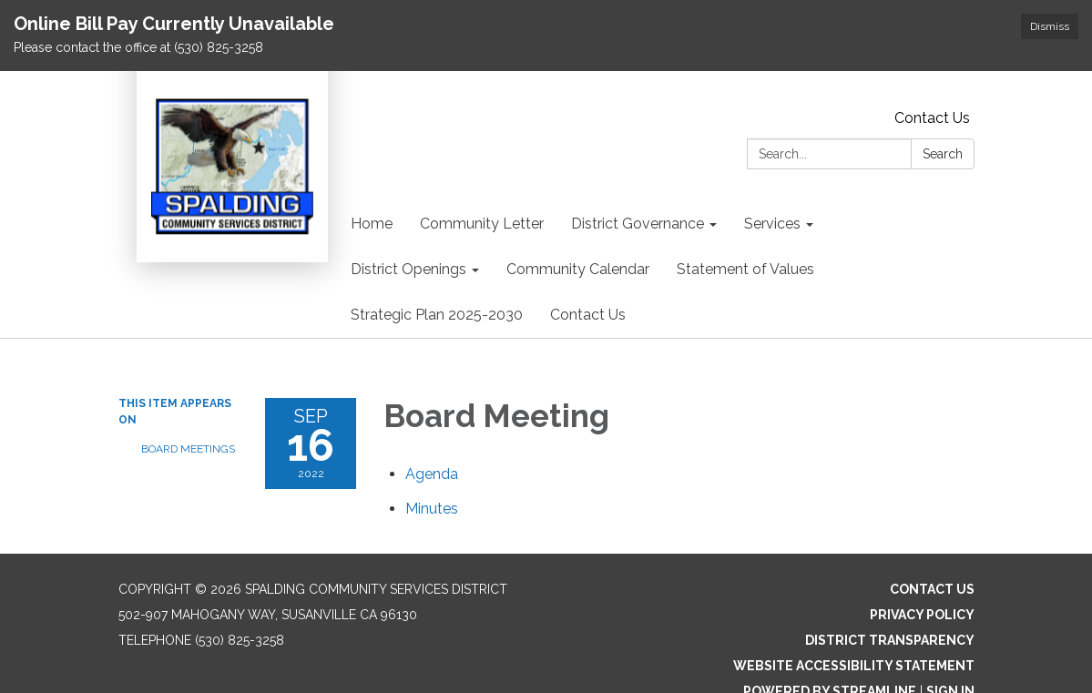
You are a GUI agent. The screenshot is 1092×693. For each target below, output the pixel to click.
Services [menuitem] (772, 223)
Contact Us (932, 118)
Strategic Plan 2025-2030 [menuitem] (437, 314)
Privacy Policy (922, 614)
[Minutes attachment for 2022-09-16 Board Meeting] (431, 508)
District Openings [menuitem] (408, 269)
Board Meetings (188, 449)
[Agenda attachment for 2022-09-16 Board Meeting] (431, 474)
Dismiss (1049, 26)
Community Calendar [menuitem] (577, 269)
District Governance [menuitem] (637, 223)
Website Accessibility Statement (854, 665)
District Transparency (890, 640)
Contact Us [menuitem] (588, 314)
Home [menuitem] (372, 223)
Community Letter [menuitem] (482, 223)
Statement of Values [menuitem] (745, 269)
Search (943, 154)
